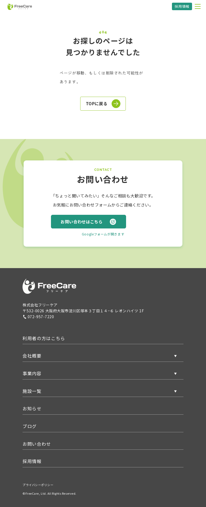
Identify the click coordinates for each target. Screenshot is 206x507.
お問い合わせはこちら (88, 222)
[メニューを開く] (198, 6)
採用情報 (182, 6)
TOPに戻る (103, 103)
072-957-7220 (38, 316)
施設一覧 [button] (32, 391)
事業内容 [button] (32, 373)
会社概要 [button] (32, 355)
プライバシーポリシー (38, 485)
